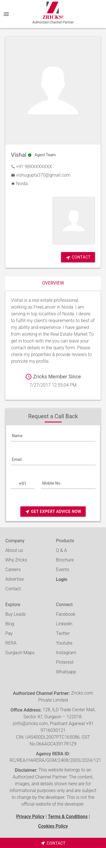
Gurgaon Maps (19, 652)
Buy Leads (15, 614)
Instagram (66, 652)
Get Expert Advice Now (53, 512)
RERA (10, 643)
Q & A (61, 550)
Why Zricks (16, 560)
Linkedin (64, 623)
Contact (13, 588)
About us (14, 550)
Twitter (63, 633)
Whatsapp (66, 672)
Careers (13, 569)
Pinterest (64, 662)
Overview (53, 283)
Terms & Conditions (68, 816)
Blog (9, 623)
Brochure (65, 560)
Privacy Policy (30, 816)
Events (62, 569)
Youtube (64, 643)
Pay (9, 633)
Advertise (14, 579)
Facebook (65, 614)
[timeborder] (53, 843)
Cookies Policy (53, 826)
